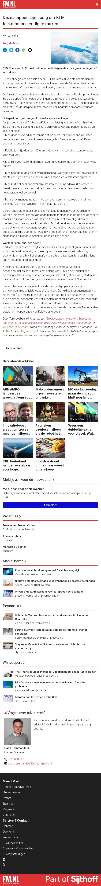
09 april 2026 (43, 383)
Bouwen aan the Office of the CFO (36, 697)
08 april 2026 (76, 383)
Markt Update (13, 561)
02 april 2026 (10, 455)
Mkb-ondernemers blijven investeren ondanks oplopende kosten (50, 393)
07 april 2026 (10, 419)
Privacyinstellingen (14, 854)
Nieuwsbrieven (12, 792)
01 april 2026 (43, 455)
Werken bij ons (12, 837)
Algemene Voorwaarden (18, 848)
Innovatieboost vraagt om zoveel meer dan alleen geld (16, 429)
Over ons (8, 831)
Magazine (9, 809)
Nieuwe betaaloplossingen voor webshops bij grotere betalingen (55, 581)
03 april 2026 (43, 419)
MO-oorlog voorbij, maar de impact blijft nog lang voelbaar (82, 393)
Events (7, 798)
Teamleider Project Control (19, 525)
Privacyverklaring (13, 843)
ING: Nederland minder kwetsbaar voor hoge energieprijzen (16, 465)
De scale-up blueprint (15, 327)
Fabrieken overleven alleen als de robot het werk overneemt (48, 429)
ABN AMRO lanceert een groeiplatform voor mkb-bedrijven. (17, 393)
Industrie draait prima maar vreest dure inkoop (50, 465)
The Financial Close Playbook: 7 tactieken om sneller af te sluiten (55, 671)
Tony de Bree (11, 43)
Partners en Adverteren (17, 786)
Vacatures (10, 516)
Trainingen (9, 803)
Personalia (11, 606)
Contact (8, 826)
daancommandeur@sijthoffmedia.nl (30, 763)
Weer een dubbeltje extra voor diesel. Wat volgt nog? (80, 429)
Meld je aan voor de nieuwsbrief (27, 479)
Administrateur (12, 536)
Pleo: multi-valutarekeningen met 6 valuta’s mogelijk (47, 570)
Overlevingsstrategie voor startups (71, 322)
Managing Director (14, 546)
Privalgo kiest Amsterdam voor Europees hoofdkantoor (49, 591)
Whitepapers (12, 662)
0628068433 (16, 759)
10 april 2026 (10, 383)
